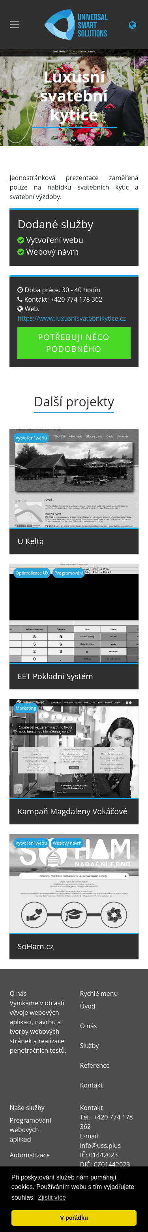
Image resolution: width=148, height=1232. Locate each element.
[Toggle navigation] (14, 24)
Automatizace (29, 1155)
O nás (88, 1026)
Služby (89, 1045)
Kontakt (91, 1085)
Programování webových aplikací (30, 1130)
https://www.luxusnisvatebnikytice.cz (71, 318)
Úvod (88, 1006)
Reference (95, 1065)
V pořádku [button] (74, 1218)
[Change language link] (132, 25)
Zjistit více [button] (52, 1197)
